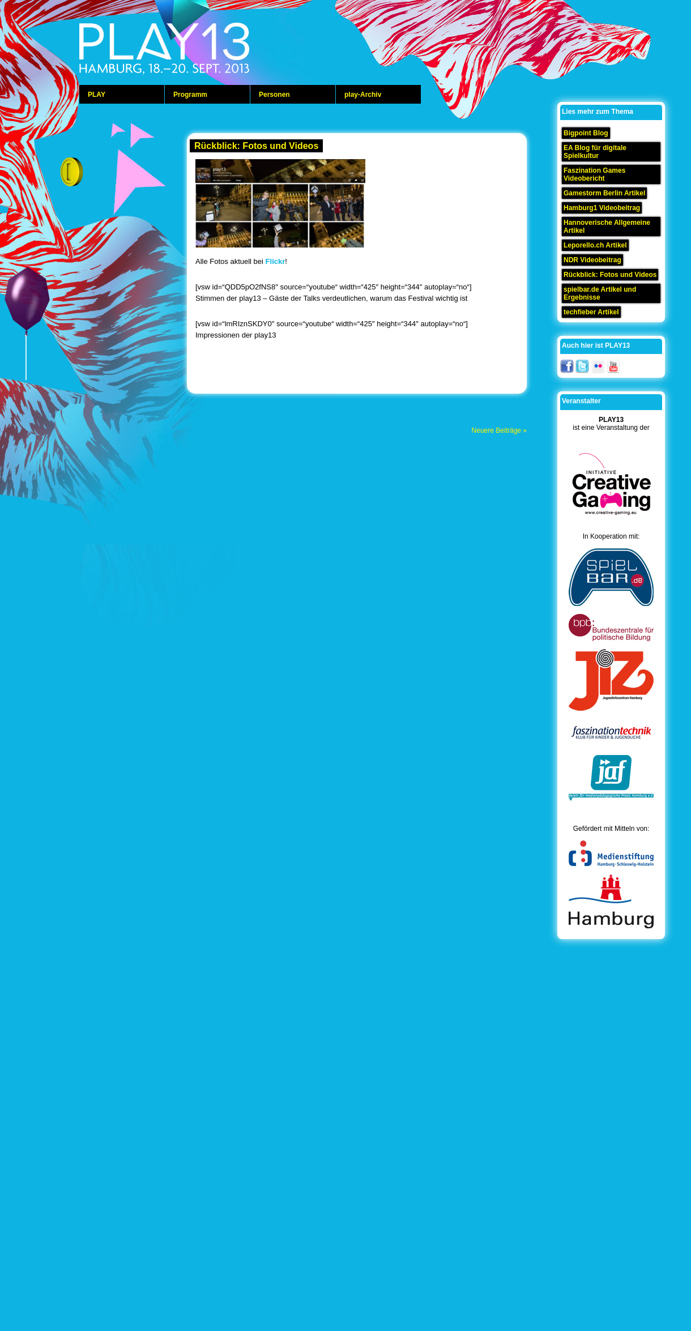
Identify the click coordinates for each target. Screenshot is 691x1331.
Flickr (275, 261)
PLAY (96, 95)
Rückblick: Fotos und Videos (256, 146)
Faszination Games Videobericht (594, 174)
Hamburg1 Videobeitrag (602, 208)
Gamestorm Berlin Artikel (604, 193)
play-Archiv (362, 95)
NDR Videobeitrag (592, 260)
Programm (190, 95)
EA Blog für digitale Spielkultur (595, 152)
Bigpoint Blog (586, 133)
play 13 (192, 51)
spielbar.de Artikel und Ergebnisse (600, 293)
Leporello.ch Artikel (595, 245)
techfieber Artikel (591, 312)
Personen (274, 95)
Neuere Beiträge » (499, 430)
